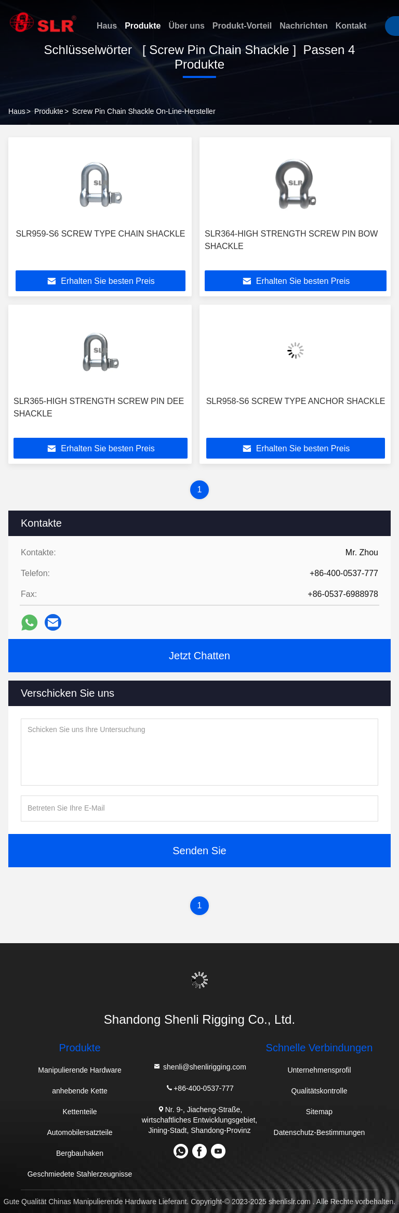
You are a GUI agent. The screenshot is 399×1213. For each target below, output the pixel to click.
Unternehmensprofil (319, 1070)
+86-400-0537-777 (199, 1088)
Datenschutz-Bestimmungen (319, 1132)
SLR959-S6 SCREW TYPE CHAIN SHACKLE (100, 233)
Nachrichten (303, 25)
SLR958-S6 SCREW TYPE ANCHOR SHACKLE (295, 401)
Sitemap (319, 1111)
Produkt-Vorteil (242, 25)
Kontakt (351, 25)
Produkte (143, 25)
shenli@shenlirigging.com (199, 1066)
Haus (107, 25)
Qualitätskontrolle (319, 1091)
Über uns (186, 25)
